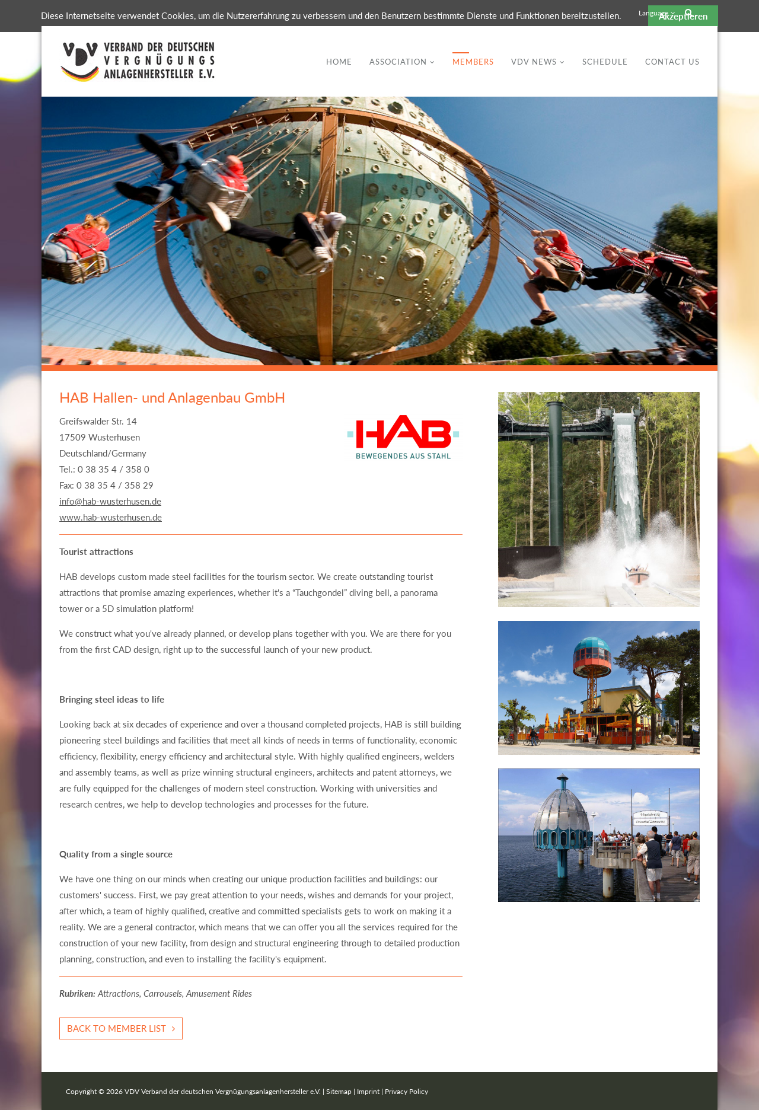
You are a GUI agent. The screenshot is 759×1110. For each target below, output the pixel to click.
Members (473, 61)
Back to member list (116, 1028)
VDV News (534, 61)
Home (339, 61)
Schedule (605, 61)
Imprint (368, 1091)
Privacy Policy (406, 1091)
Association (398, 61)
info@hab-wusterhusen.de (110, 501)
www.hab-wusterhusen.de (110, 517)
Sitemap (339, 1091)
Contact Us (672, 61)
